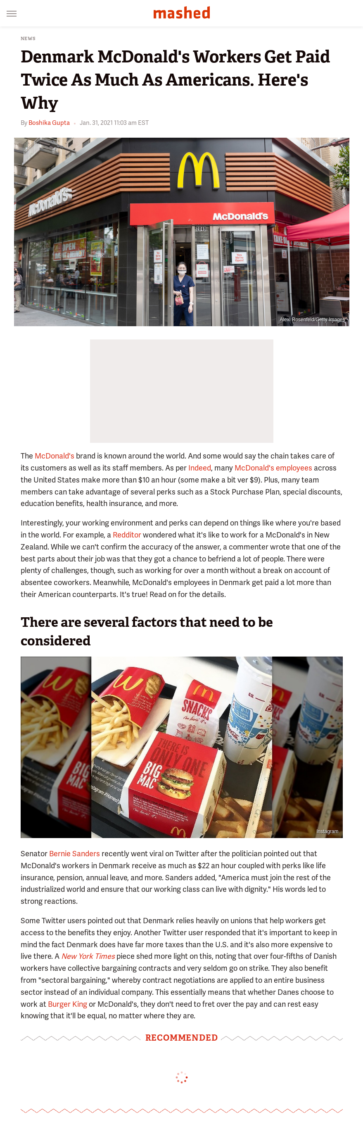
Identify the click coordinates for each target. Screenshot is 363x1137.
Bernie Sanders (74, 853)
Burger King (67, 1004)
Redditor (127, 535)
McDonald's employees (273, 468)
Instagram (327, 831)
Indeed (199, 468)
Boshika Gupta (49, 123)
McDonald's (54, 456)
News (28, 38)
